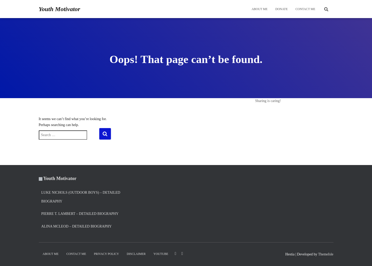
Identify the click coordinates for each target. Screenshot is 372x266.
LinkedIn (175, 254)
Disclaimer (136, 254)
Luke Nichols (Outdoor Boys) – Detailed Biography (80, 197)
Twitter (182, 254)
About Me (260, 9)
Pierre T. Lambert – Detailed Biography (80, 214)
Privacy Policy (106, 254)
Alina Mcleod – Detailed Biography (76, 226)
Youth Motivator (60, 178)
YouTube (161, 254)
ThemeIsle (325, 254)
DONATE (281, 9)
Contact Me (305, 9)
